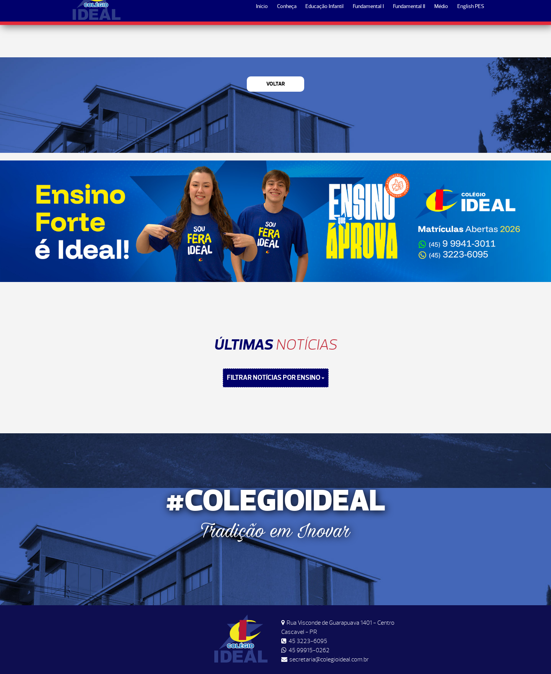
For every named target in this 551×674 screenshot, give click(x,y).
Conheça (287, 39)
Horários (425, 12)
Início (262, 39)
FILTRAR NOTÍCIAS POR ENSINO (275, 377)
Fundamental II (409, 39)
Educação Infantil (324, 39)
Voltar (275, 84)
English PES (470, 39)
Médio (441, 39)
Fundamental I (368, 39)
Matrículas (463, 12)
